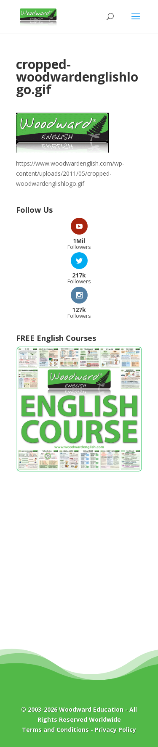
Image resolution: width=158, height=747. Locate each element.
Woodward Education (91, 709)
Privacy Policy (115, 730)
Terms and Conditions (55, 730)
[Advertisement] (79, 566)
